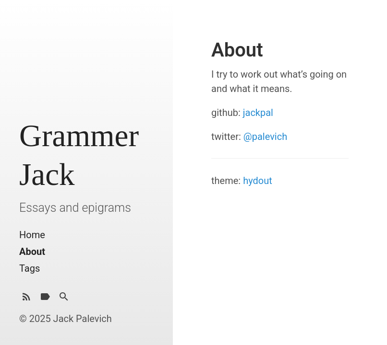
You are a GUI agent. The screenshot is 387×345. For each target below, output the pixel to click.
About (32, 251)
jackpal (258, 112)
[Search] (64, 299)
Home (32, 235)
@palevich (265, 136)
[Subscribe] (26, 299)
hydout (257, 180)
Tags (29, 268)
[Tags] (45, 299)
